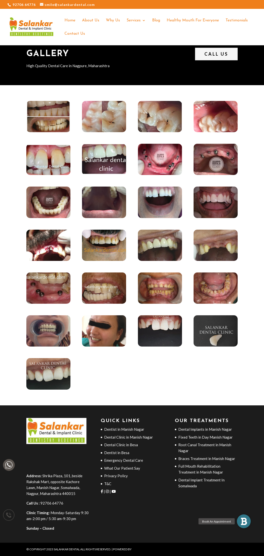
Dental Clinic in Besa (121, 445)
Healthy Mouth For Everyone (193, 20)
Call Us (216, 54)
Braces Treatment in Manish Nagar (206, 458)
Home (70, 20)
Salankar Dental (67, 549)
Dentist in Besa (116, 452)
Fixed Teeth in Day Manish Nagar (205, 437)
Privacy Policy (116, 476)
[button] (244, 521)
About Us (90, 20)
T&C (107, 483)
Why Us (113, 20)
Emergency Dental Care (123, 460)
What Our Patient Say (122, 468)
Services (134, 20)
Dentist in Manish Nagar (124, 429)
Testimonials (237, 20)
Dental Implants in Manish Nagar (205, 429)
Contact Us (75, 34)
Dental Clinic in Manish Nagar (128, 437)
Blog (156, 20)
